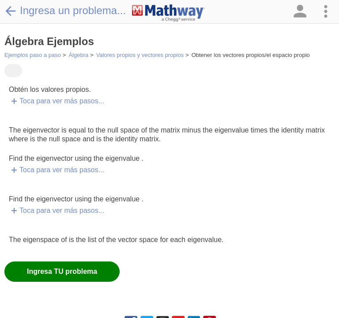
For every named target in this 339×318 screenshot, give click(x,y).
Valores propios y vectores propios (140, 55)
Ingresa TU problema (62, 271)
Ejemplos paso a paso (32, 55)
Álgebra (78, 55)
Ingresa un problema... (65, 11)
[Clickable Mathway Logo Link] (168, 13)
